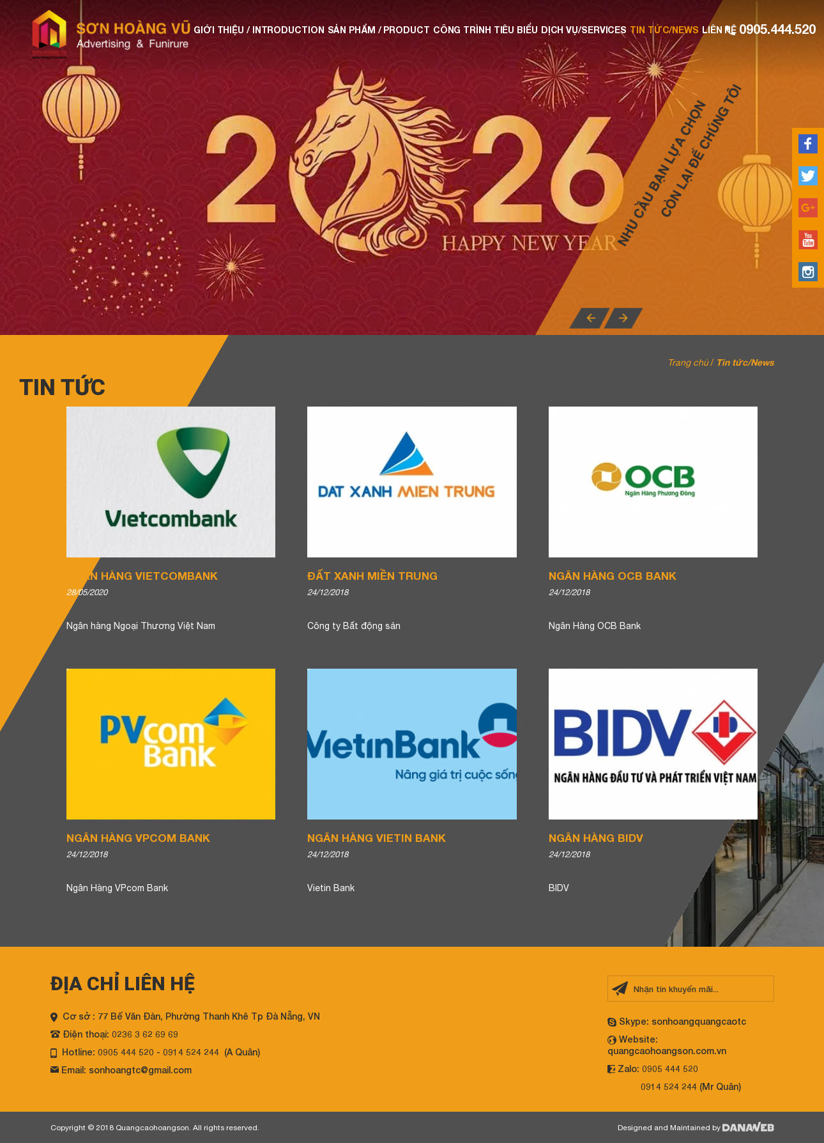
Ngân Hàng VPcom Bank (138, 837)
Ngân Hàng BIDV (596, 837)
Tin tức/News (745, 362)
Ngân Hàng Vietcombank (142, 575)
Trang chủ (688, 362)
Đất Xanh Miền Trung (372, 575)
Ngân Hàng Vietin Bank (376, 837)
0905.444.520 (775, 28)
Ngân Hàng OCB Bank (612, 575)
